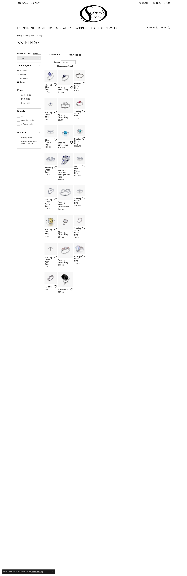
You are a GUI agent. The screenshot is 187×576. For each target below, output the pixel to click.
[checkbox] (24, 95)
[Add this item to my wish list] (83, 113)
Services (111, 28)
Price (20, 90)
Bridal (41, 28)
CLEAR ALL (37, 54)
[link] (35, 3)
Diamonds (80, 28)
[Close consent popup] (53, 571)
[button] (22, 3)
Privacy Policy (37, 571)
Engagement (25, 28)
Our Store (96, 28)
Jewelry (65, 28)
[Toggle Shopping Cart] (165, 27)
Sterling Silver (29, 36)
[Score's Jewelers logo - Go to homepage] (93, 13)
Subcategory (24, 65)
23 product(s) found (107, 66)
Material (21, 132)
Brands (53, 28)
